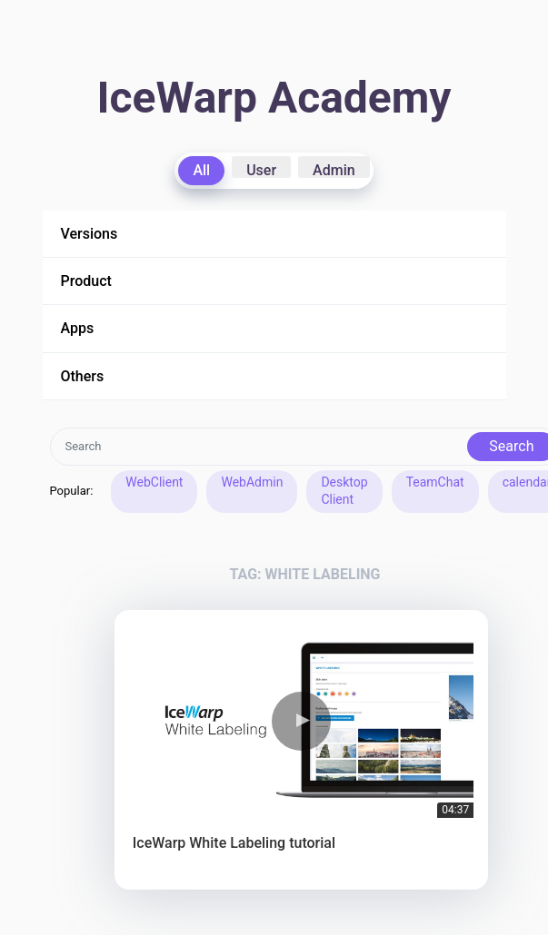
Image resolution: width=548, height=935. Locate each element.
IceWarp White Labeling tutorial (234, 842)
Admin (334, 170)
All (201, 170)
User (261, 170)
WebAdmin (252, 482)
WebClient (154, 482)
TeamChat (435, 482)
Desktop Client (344, 491)
